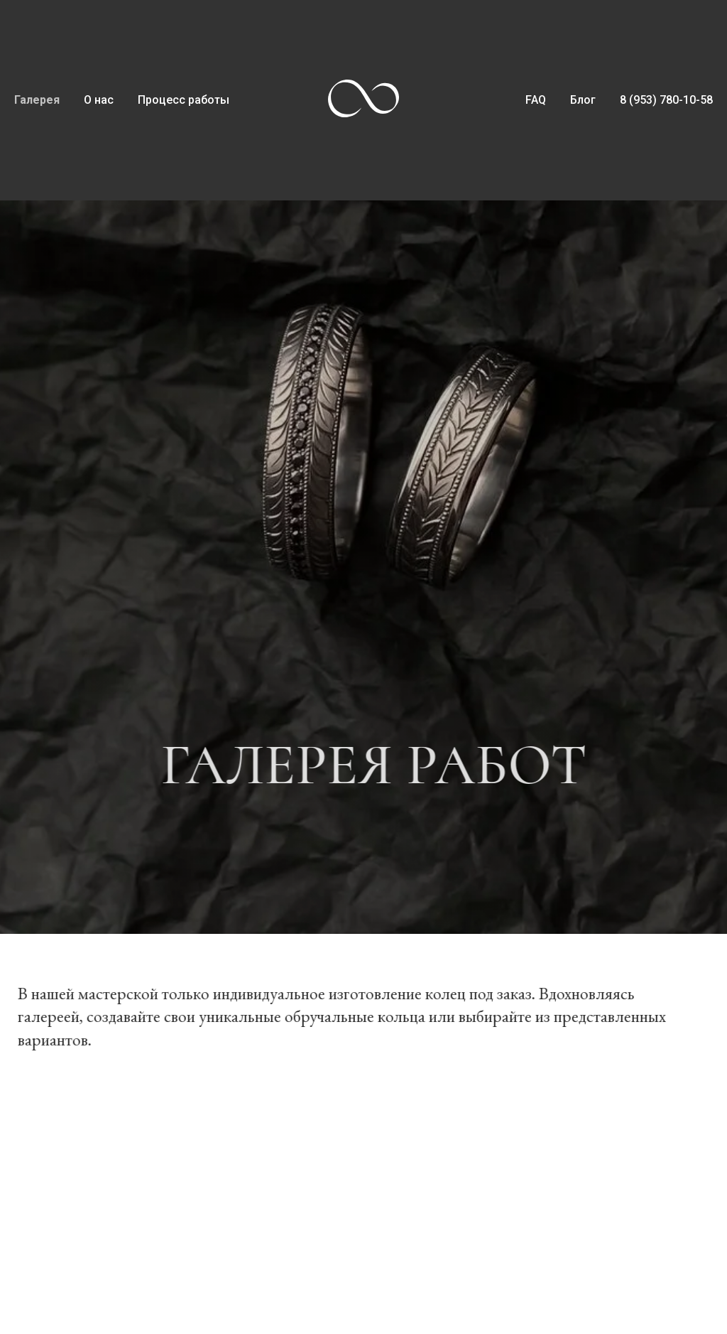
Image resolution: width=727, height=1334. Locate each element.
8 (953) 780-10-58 (666, 100)
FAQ (535, 100)
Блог (583, 100)
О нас (99, 100)
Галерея (37, 100)
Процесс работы (183, 100)
